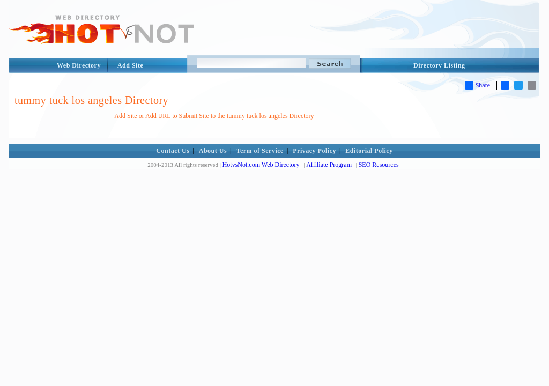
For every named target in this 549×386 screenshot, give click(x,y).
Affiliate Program (329, 164)
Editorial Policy (368, 150)
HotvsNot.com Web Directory (261, 164)
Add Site (130, 65)
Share (477, 85)
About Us (213, 150)
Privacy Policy (314, 150)
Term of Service (260, 150)
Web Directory (79, 65)
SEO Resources (379, 164)
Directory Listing (439, 65)
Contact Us (172, 150)
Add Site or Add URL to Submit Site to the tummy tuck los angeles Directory (214, 116)
